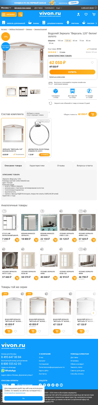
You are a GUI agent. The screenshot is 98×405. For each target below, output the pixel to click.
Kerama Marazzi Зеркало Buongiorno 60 (28, 234)
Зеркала (29, 29)
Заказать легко (76, 367)
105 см (60, 41)
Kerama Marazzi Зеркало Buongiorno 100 (47, 234)
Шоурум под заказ (22, 8)
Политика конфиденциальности (51, 367)
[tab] (13, 165)
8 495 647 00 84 (12, 357)
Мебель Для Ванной (16, 29)
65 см (75, 41)
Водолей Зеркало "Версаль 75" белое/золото (61, 320)
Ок (23, 398)
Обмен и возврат (77, 364)
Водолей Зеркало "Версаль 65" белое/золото (37, 320)
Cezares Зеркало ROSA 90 (28, 272)
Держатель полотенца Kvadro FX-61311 (35, 150)
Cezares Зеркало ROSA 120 (67, 272)
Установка (74, 361)
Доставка (38, 8)
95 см (51, 43)
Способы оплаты (77, 374)
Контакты (43, 374)
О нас (41, 357)
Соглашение (44, 364)
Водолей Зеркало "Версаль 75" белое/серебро (85, 320)
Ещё (59, 8)
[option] (23, 60)
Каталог (4, 29)
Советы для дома (78, 371)
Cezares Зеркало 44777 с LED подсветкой (9, 273)
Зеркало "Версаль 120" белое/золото (13, 150)
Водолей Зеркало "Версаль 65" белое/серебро (13, 320)
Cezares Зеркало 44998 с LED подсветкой (86, 234)
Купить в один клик (57, 77)
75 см (81, 41)
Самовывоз (49, 8)
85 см (88, 41)
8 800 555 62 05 (12, 363)
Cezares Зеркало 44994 (86, 272)
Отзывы (62, 52)
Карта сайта (43, 371)
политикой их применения (14, 393)
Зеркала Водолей (40, 29)
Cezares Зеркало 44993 (47, 272)
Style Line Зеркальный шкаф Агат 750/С (10, 234)
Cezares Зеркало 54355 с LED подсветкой (67, 234)
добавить (41, 154)
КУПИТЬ (72, 72)
